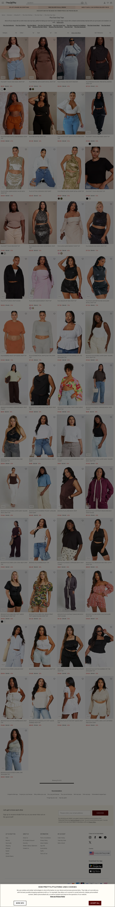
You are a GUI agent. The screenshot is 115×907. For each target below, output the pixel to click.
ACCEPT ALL (95, 903)
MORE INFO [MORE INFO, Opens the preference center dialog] (20, 903)
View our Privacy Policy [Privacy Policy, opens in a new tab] (57, 896)
